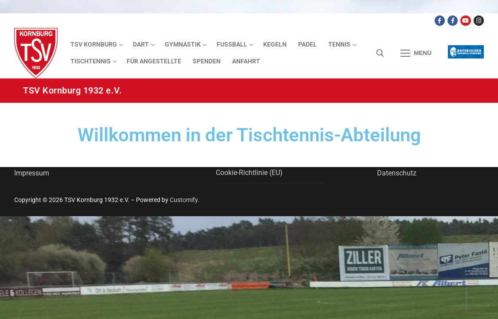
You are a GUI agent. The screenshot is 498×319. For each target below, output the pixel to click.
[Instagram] (479, 21)
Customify (184, 199)
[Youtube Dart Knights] (465, 21)
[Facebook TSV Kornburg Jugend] (452, 21)
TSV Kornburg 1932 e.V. (72, 90)
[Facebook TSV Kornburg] (440, 21)
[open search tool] (380, 53)
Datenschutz (396, 173)
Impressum (31, 173)
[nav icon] (416, 53)
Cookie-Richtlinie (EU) (249, 172)
